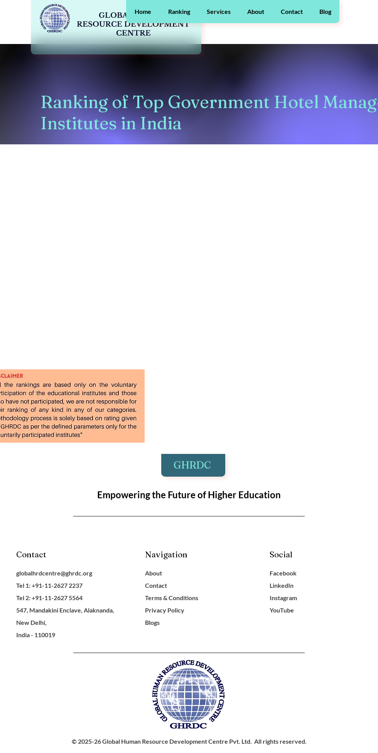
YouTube (282, 610)
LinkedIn (282, 585)
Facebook (283, 573)
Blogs (152, 622)
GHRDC (193, 465)
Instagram (283, 597)
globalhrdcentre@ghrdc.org (54, 573)
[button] (178, 11)
